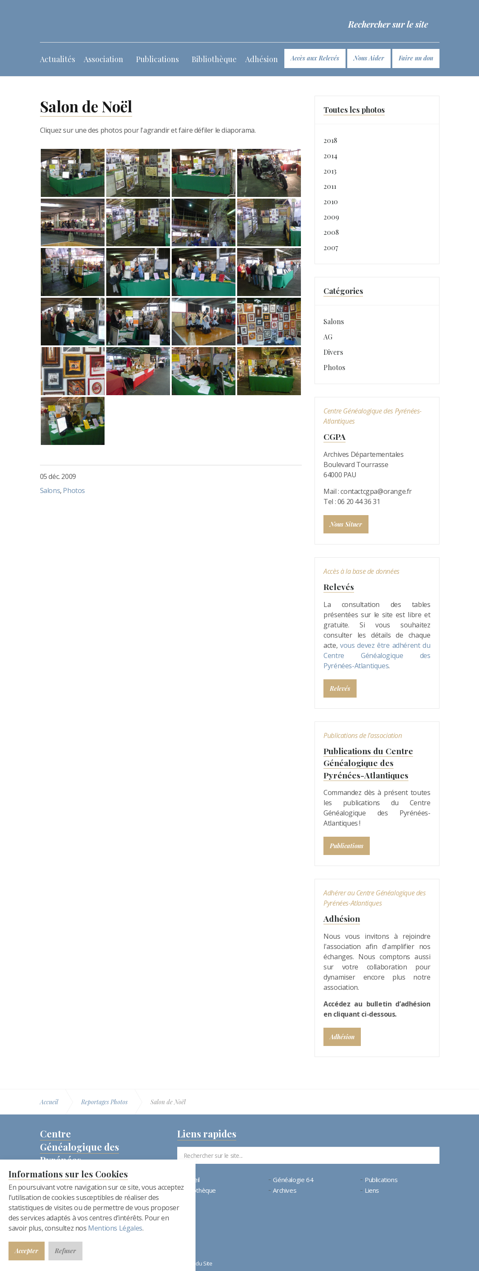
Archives (284, 1190)
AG (327, 336)
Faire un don (416, 58)
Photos (74, 490)
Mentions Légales (115, 1228)
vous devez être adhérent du (385, 645)
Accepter (26, 1251)
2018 (330, 140)
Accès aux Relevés (315, 58)
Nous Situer (346, 524)
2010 (330, 201)
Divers (333, 352)
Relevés (338, 586)
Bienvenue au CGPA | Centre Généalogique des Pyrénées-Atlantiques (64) (103, 21)
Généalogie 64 (293, 1179)
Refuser (65, 1251)
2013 (330, 170)
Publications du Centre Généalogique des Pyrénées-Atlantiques (371, 762)
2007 (330, 247)
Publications (157, 59)
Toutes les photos (354, 110)
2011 (329, 186)
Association (103, 59)
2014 (330, 155)
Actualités (57, 59)
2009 (331, 216)
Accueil (190, 1179)
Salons (50, 490)
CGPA (334, 436)
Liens (372, 1190)
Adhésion (261, 59)
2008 (331, 232)
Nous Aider (369, 58)
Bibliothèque (214, 59)
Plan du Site (198, 1262)
